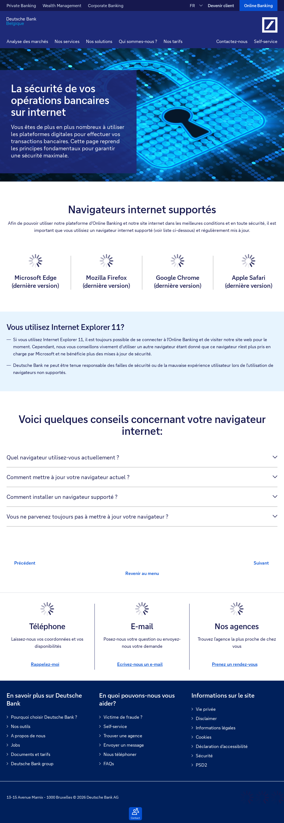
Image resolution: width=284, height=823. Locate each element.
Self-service (265, 41)
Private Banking (21, 5)
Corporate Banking (105, 5)
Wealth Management (62, 5)
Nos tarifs (173, 41)
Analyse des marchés (27, 41)
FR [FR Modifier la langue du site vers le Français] (192, 5)
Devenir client (221, 5)
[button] (67, 42)
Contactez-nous (231, 41)
